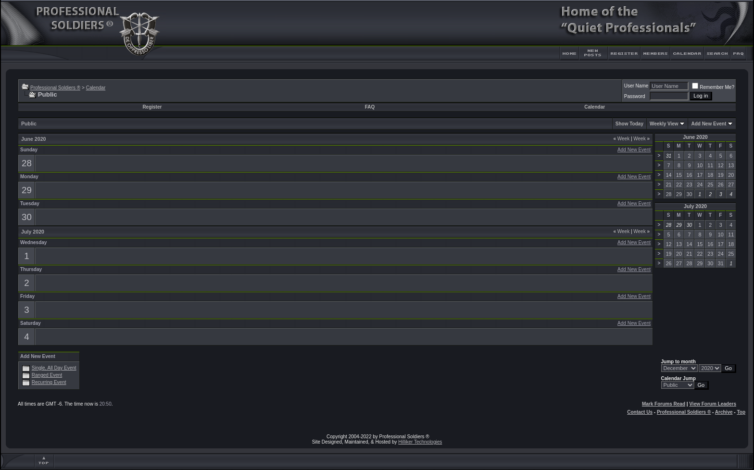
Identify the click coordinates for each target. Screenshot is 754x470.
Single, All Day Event (54, 368)
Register (152, 107)
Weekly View (664, 123)
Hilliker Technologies (420, 442)
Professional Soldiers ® (55, 87)
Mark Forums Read (663, 404)
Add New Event (708, 123)
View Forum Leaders (712, 404)
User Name (636, 85)
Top (741, 412)
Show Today (629, 123)
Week (621, 138)
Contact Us (640, 412)
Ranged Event (47, 375)
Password (634, 96)
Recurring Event (49, 382)
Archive (724, 412)
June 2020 (695, 137)
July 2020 (695, 206)
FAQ (370, 107)
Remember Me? (713, 87)
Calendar (96, 87)
